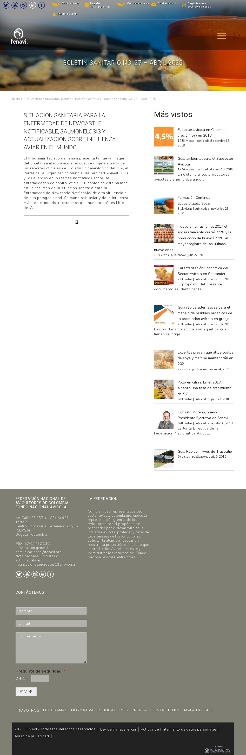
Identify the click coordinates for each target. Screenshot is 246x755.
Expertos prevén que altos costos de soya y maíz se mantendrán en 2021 (205, 358)
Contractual (70, 3)
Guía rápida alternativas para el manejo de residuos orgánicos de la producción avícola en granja (205, 313)
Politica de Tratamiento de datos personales (179, 729)
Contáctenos (167, 3)
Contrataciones (138, 3)
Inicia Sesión (67, 14)
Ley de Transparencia (100, 5)
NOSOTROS (28, 710)
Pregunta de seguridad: (40, 671)
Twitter (6, 5)
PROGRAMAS (55, 710)
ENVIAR (26, 691)
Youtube (14, 5)
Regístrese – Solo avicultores (199, 5)
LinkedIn (32, 5)
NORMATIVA (82, 710)
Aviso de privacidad (32, 736)
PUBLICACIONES (112, 710)
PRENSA (139, 710)
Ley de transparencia (118, 729)
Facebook (41, 5)
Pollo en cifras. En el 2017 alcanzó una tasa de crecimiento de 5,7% (204, 388)
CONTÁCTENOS (166, 710)
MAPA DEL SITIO (199, 710)
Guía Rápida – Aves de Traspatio (205, 451)
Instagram (23, 5)
